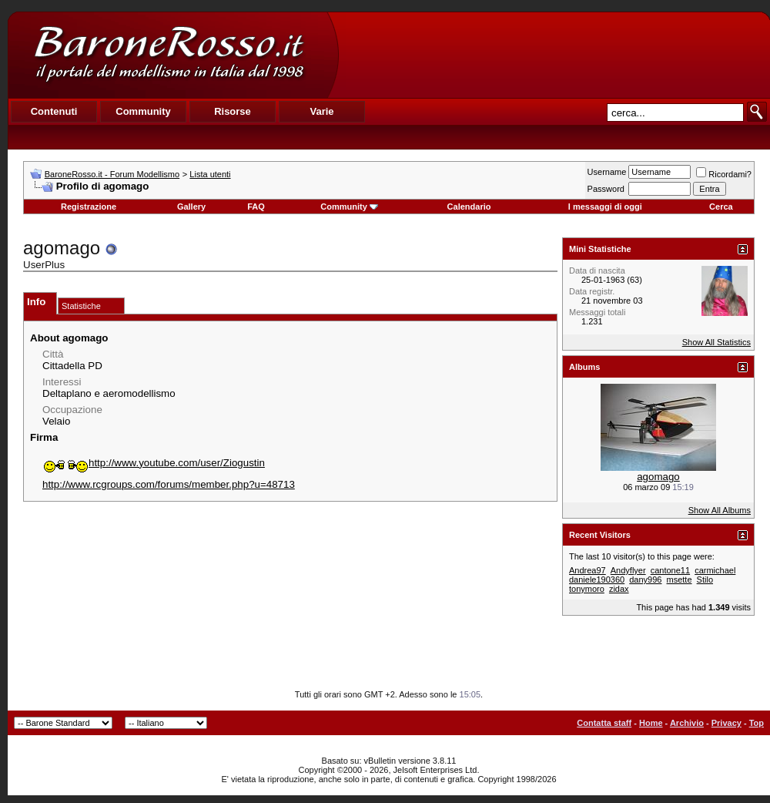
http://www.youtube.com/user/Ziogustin (153, 463)
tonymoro (586, 588)
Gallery (191, 206)
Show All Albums (719, 510)
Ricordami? (724, 174)
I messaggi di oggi (605, 206)
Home (651, 722)
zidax (619, 588)
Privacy (726, 722)
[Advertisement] (553, 55)
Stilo (705, 579)
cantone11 (670, 570)
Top (756, 722)
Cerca (721, 206)
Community (349, 206)
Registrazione (88, 206)
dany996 (645, 579)
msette (679, 579)
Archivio (687, 722)
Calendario (469, 206)
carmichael (715, 570)
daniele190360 (596, 579)
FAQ (256, 206)
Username (607, 171)
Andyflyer (628, 570)
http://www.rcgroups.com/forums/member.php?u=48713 (168, 484)
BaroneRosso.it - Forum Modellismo (112, 174)
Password (606, 188)
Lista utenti (209, 174)
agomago (658, 476)
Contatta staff (604, 722)
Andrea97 (587, 570)
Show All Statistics (716, 342)
